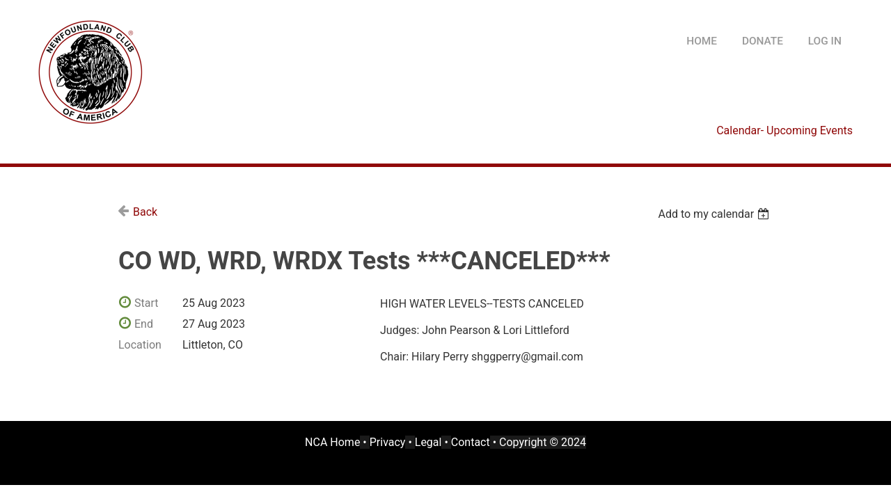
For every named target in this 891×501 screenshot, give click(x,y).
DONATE (762, 41)
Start (146, 303)
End (143, 324)
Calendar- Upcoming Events (784, 130)
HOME (701, 41)
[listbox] (715, 214)
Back (145, 211)
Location (139, 344)
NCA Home (332, 442)
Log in (825, 41)
